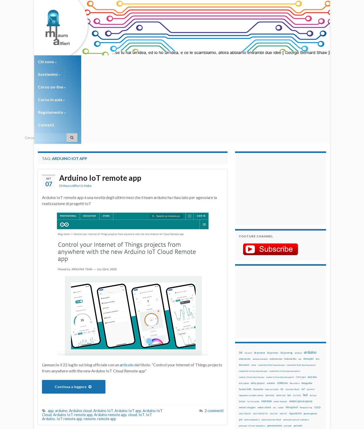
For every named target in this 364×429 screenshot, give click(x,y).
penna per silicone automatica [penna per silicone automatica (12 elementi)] (252, 350)
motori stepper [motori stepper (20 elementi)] (247, 331)
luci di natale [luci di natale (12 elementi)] (253, 325)
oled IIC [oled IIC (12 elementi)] (283, 337)
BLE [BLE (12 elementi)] (318, 283)
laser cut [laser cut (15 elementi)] (280, 319)
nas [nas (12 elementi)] (274, 331)
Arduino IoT (103, 335)
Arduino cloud (80, 335)
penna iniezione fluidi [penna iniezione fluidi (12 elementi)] (271, 344)
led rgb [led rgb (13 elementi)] (313, 319)
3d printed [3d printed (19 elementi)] (259, 277)
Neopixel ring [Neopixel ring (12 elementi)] (306, 331)
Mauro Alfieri (71, 110)
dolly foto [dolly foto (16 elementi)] (312, 301)
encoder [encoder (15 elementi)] (271, 307)
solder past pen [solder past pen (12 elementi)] (267, 368)
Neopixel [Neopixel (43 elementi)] (292, 331)
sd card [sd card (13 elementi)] (292, 362)
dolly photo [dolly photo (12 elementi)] (244, 307)
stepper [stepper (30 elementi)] (311, 367)
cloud (132, 339)
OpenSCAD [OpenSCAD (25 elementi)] (295, 337)
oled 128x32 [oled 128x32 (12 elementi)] (245, 337)
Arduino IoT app (128, 335)
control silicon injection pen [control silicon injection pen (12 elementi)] (251, 301)
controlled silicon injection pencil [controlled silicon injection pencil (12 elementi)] (284, 295)
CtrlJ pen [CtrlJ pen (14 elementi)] (301, 301)
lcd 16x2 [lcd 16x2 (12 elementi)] (297, 319)
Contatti (210, 61)
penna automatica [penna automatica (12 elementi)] (252, 344)
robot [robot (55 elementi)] (262, 361)
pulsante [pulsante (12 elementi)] (288, 350)
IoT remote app (69, 343)
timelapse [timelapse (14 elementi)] (273, 374)
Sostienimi (76, 61)
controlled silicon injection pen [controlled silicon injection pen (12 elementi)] (253, 295)
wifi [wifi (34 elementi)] (314, 373)
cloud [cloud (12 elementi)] (253, 289)
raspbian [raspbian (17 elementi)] (243, 361)
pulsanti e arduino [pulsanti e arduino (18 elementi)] (248, 355)
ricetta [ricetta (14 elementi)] (253, 362)
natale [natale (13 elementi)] (281, 331)
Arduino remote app (110, 339)
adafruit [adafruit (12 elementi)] (298, 277)
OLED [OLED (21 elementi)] (317, 331)
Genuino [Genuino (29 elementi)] (258, 313)
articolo (126, 288)
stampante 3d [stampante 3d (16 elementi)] (297, 368)
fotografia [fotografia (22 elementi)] (307, 307)
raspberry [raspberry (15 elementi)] (271, 355)
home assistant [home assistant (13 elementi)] (271, 313)
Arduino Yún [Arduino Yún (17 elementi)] (290, 283)
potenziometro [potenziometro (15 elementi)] (274, 349)
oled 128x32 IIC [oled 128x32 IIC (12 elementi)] (260, 337)
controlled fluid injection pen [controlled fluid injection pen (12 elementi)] (271, 289)
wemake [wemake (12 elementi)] (296, 374)
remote (90, 343)
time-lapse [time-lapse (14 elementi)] (260, 374)
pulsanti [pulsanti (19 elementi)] (298, 349)
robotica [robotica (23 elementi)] (271, 361)
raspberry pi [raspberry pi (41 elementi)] (286, 355)
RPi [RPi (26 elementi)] (280, 361)
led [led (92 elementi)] (305, 319)
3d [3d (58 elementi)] (240, 276)
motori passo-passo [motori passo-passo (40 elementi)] (300, 325)
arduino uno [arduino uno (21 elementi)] (276, 283)
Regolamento (180, 61)
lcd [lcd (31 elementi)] (289, 319)
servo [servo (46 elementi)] (302, 361)
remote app (106, 343)
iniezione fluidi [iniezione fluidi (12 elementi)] (292, 313)
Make (88, 110)
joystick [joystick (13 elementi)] (310, 313)
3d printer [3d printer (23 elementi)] (272, 277)
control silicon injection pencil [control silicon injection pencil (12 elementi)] (280, 301)
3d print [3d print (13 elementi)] (248, 277)
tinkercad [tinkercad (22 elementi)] (286, 374)
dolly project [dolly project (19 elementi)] (258, 307)
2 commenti (214, 335)
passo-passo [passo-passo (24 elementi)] (310, 337)
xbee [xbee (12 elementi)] (263, 380)
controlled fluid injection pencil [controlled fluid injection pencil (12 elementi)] (301, 289)
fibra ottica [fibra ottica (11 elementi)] (295, 307)
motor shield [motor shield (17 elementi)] (264, 331)
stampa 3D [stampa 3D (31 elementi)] (282, 367)
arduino (61, 335)
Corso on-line (109, 61)
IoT (141, 339)
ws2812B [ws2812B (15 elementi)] (254, 380)
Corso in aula (144, 61)
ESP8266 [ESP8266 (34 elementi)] (282, 307)
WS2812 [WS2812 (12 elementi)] (243, 380)
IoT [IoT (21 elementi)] (303, 313)
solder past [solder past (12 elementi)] (253, 368)
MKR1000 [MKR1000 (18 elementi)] (266, 325)
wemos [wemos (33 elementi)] (306, 373)
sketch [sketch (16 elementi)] (242, 368)
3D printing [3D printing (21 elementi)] (286, 277)
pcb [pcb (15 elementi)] (240, 343)
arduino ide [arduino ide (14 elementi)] (245, 283)
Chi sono (47, 61)
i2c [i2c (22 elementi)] (281, 313)
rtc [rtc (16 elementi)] (285, 361)
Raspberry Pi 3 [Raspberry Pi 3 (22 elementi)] (305, 355)
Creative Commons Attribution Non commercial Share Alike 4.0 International (221, 405)
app (51, 335)
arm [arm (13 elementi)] (299, 283)
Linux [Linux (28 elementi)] (242, 325)
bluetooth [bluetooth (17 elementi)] (244, 289)
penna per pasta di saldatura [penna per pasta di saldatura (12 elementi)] (296, 344)
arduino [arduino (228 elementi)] (310, 276)
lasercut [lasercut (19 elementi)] (269, 319)
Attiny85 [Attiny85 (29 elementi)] (308, 282)
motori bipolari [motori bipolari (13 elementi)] (280, 325)
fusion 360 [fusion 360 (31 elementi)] (245, 313)
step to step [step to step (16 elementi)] (245, 374)
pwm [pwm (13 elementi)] (262, 356)
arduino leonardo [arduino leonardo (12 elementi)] (260, 283)
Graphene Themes (80, 423)
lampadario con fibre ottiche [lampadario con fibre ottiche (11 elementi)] (251, 319)
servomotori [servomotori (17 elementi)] (314, 361)
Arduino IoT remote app (100, 101)
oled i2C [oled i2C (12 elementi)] (274, 337)
